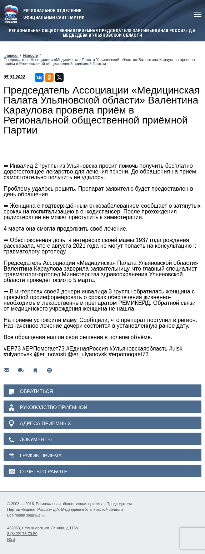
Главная (11, 55)
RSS (11, 539)
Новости (30, 55)
